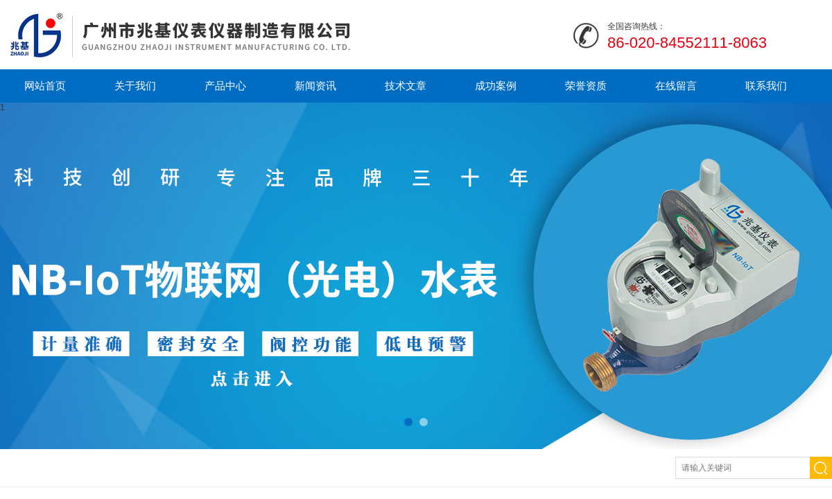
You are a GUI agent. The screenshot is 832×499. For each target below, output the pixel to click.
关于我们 (135, 85)
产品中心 (225, 85)
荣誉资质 (586, 85)
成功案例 (496, 85)
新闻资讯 (315, 85)
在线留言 (676, 85)
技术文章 (405, 85)
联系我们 (766, 85)
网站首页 (45, 85)
